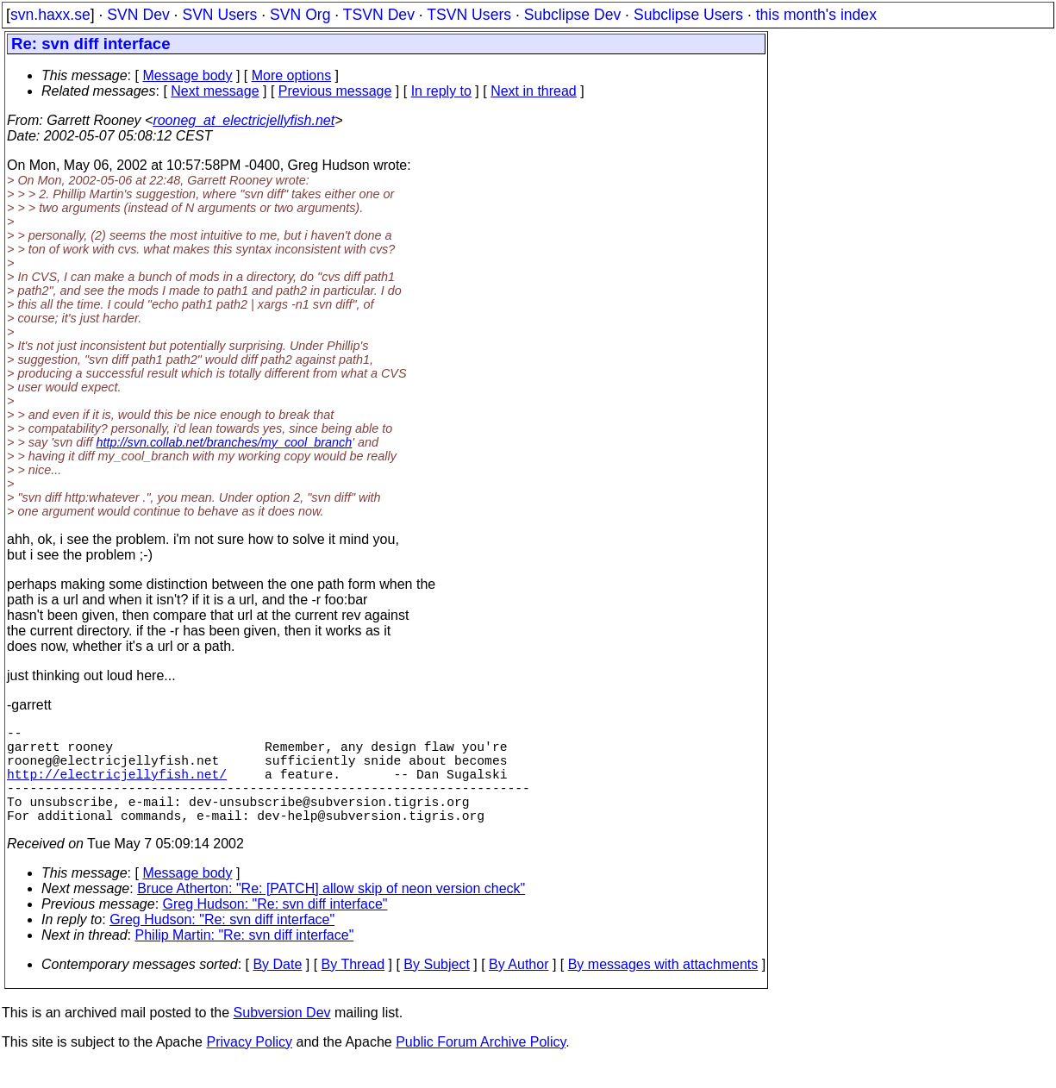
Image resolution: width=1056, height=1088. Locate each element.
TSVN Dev (379, 14)
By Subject (436, 988)
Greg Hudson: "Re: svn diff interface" (275, 928)
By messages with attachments (663, 988)
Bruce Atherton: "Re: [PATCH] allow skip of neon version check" (331, 912)
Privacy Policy (249, 1066)
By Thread (353, 988)
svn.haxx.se (50, 14)
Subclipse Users (688, 14)
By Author (518, 988)
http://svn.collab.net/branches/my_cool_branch (225, 442)
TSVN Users (469, 14)
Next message (215, 91)
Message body (187, 75)
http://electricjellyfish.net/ (117, 787)
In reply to (441, 91)
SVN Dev (138, 14)
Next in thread (534, 91)
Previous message (335, 91)
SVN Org (300, 14)
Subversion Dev (282, 1036)
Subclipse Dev (572, 14)
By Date (277, 988)
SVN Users (219, 14)
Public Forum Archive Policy (480, 1066)
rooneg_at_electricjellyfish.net (243, 120)
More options (292, 75)
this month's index (816, 14)
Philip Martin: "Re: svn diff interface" (244, 959)
